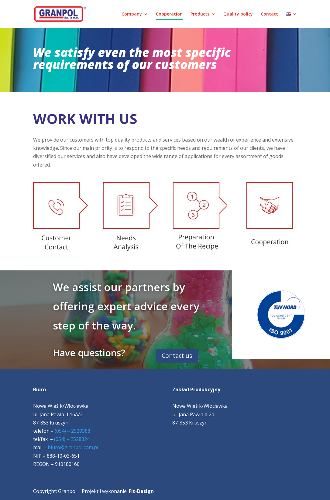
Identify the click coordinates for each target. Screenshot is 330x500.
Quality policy (238, 14)
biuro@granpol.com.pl (73, 447)
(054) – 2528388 (72, 431)
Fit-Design (141, 491)
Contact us (177, 355)
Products (200, 14)
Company (132, 14)
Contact (269, 14)
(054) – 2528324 (72, 439)
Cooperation (169, 14)
